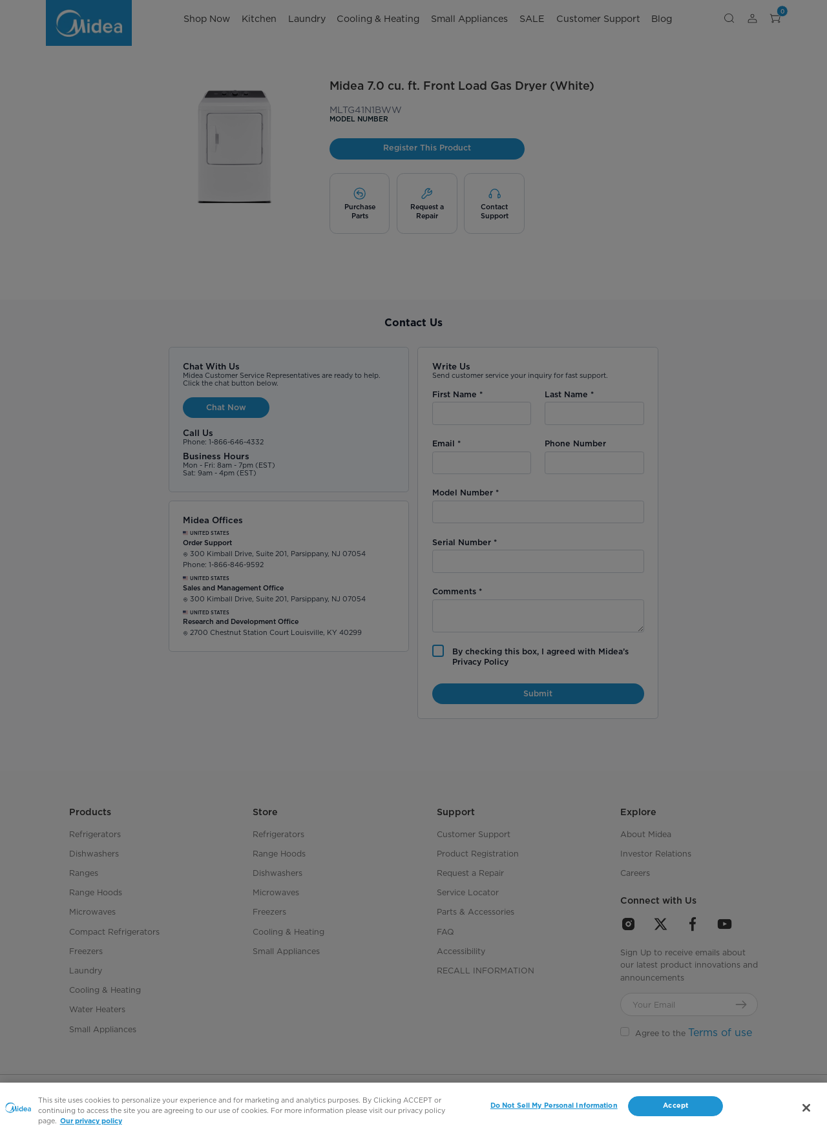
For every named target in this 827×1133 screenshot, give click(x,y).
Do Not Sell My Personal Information (554, 1105)
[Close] (806, 1108)
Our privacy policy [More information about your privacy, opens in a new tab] (91, 1121)
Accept (675, 1105)
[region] (413, 1108)
